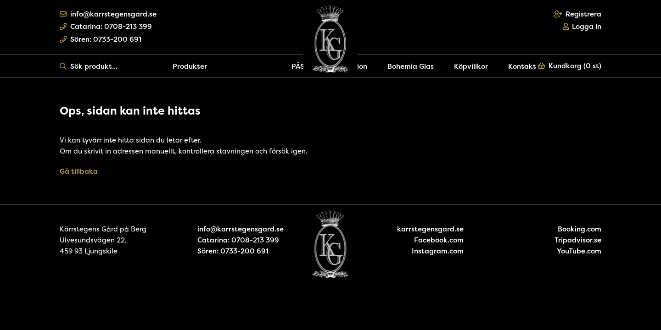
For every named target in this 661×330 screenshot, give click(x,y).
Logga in (582, 26)
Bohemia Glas (410, 66)
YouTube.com (579, 251)
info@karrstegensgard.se (108, 14)
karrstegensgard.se (430, 229)
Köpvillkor (471, 66)
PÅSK (300, 66)
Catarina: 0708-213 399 (106, 26)
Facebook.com (439, 240)
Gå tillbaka (79, 171)
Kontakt (522, 66)
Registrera (578, 14)
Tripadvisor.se (578, 240)
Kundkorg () (570, 66)
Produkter (190, 66)
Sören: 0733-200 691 (100, 39)
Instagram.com (438, 251)
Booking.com (579, 229)
